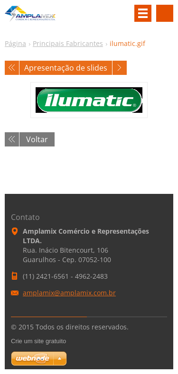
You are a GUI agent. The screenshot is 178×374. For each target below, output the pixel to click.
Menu (143, 13)
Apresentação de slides (65, 68)
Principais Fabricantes (68, 43)
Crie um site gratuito (38, 341)
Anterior (12, 68)
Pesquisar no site (164, 13)
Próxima (119, 68)
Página (15, 43)
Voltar (37, 139)
